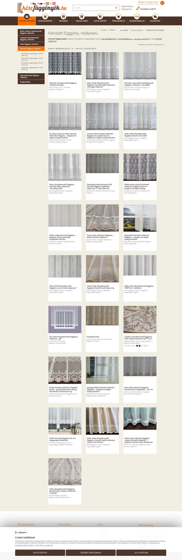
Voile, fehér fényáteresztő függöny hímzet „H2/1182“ (135, 135)
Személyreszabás (90, 552)
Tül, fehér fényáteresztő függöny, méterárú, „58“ (63, 338)
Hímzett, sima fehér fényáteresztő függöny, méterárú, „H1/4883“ (139, 84)
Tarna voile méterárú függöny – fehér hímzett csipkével (100, 236)
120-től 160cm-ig (108, 39)
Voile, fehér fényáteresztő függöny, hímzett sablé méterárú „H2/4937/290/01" (101, 85)
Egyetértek (42, 552)
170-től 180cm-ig (125, 39)
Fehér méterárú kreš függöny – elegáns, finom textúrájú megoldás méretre (62, 237)
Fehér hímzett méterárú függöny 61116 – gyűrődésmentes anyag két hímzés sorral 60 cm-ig (63, 389)
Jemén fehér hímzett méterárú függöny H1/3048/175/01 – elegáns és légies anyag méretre (101, 136)
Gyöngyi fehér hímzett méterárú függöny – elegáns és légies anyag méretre (101, 389)
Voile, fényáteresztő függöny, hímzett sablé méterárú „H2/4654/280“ (61, 186)
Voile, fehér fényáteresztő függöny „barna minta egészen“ (63, 287)
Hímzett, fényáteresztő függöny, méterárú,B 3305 (63, 84)
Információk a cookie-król (48, 544)
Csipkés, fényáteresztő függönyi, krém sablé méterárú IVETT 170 (138, 338)
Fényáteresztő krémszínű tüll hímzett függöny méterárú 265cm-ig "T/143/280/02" (99, 186)
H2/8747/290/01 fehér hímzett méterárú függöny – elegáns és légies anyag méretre (62, 136)
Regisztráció (127, 9)
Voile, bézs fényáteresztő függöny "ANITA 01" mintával (139, 287)
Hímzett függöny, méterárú (155, 30)
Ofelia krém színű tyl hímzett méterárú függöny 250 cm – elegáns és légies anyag (136, 186)
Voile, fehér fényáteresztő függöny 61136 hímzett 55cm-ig (100, 287)
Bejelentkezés (127, 6)
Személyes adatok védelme (28, 544)
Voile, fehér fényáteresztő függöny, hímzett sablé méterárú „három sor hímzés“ (101, 440)
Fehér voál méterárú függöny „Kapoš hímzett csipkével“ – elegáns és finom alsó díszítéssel (138, 440)
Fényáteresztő (93, 337)
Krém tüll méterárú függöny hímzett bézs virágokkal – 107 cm (138, 388)
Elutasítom (139, 552)
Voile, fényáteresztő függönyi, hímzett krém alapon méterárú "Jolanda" (62, 491)
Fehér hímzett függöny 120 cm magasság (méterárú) (62, 439)
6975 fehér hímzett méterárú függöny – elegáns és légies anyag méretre (136, 237)
